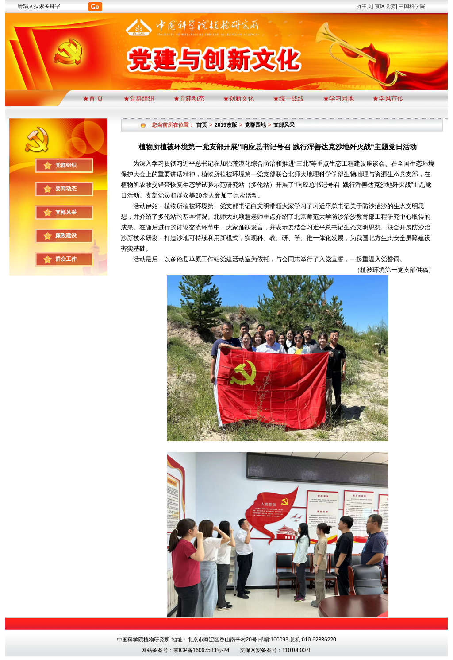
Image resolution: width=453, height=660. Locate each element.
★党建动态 (188, 98)
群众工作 (66, 259)
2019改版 (226, 125)
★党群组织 (138, 98)
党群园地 (255, 125)
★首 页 (94, 98)
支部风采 (66, 212)
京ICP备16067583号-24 (201, 650)
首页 (201, 125)
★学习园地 (338, 98)
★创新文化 (238, 98)
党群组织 (66, 165)
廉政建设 (66, 236)
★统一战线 (288, 98)
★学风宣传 (387, 98)
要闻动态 (66, 189)
